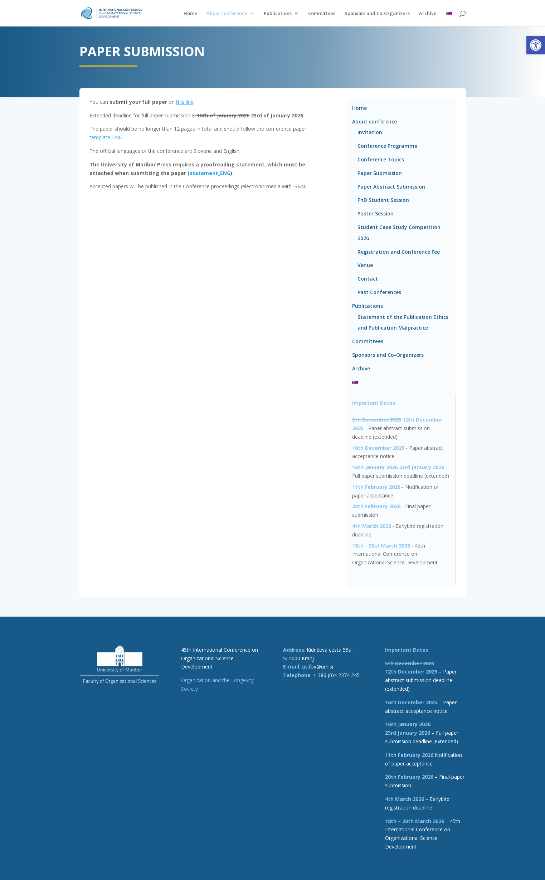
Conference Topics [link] (380, 159)
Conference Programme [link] (387, 145)
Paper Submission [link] (379, 173)
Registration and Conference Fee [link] (398, 251)
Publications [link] (278, 13)
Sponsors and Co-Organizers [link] (377, 13)
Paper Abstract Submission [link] (391, 186)
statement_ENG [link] (210, 173)
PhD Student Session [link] (383, 199)
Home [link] (190, 13)
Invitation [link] (369, 132)
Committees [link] (321, 13)
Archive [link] (428, 13)
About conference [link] (226, 13)
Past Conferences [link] (379, 292)
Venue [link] (365, 265)
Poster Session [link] (375, 213)
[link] (535, 45)
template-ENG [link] (105, 137)
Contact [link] (367, 278)
